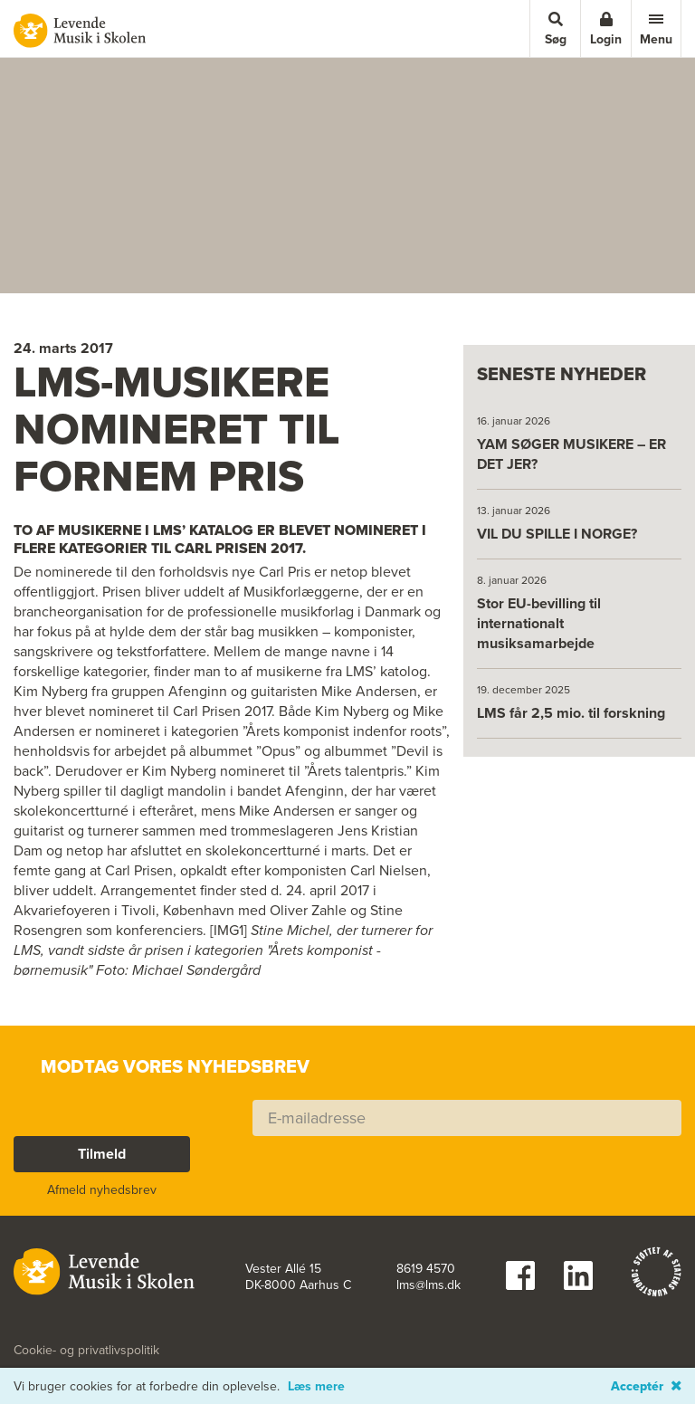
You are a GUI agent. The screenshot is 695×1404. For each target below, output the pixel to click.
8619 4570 (425, 1269)
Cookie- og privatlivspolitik (86, 1350)
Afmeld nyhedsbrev (102, 1189)
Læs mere (316, 1387)
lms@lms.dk (428, 1285)
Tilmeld (102, 1153)
